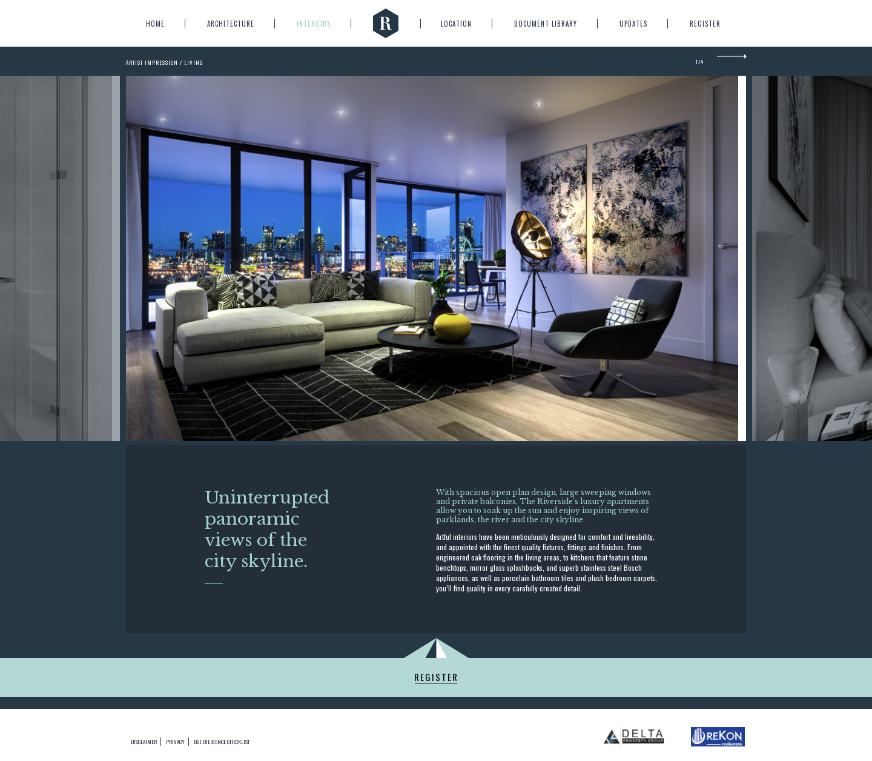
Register (705, 23)
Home (155, 23)
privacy (175, 741)
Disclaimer (144, 741)
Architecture (230, 23)
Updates (633, 23)
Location (456, 23)
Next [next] (732, 61)
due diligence (221, 741)
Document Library (545, 23)
